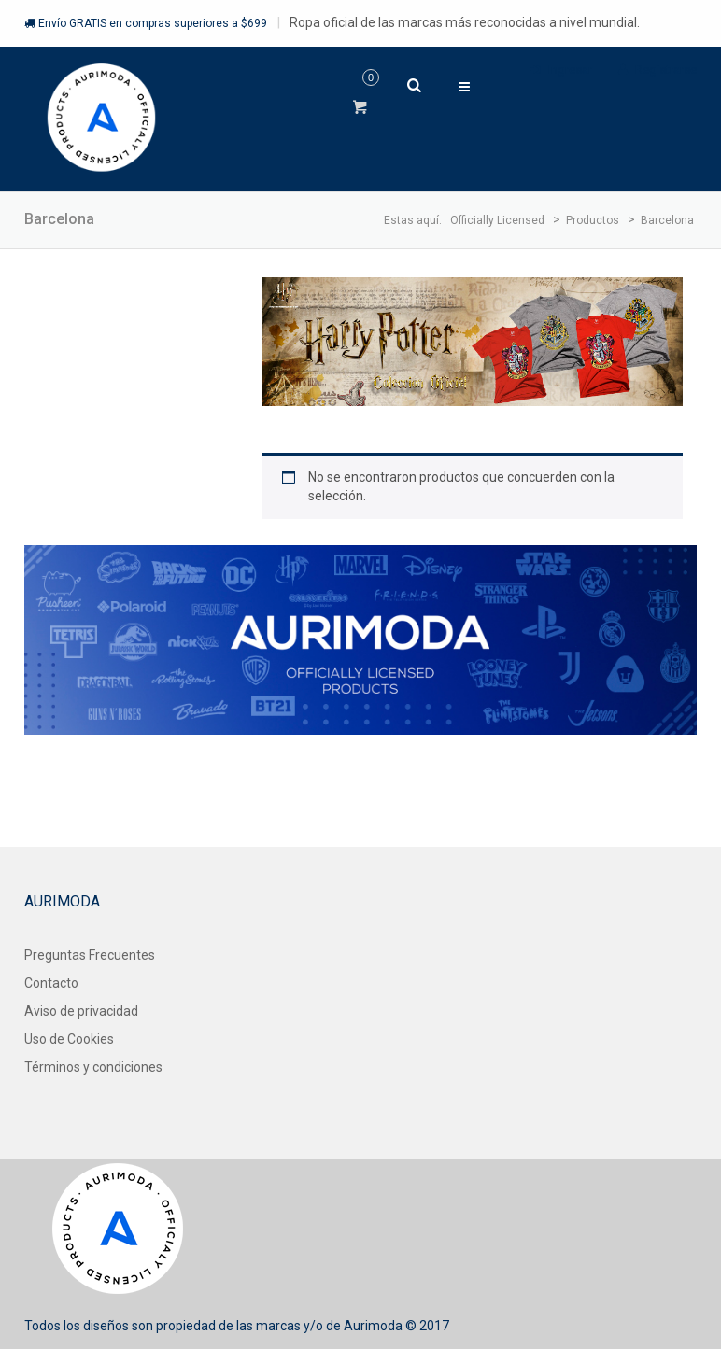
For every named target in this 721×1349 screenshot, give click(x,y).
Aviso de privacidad (81, 1011)
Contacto (51, 983)
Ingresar (561, 70)
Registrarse (657, 70)
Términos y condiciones (93, 1067)
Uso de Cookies (69, 1039)
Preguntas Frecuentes (89, 955)
